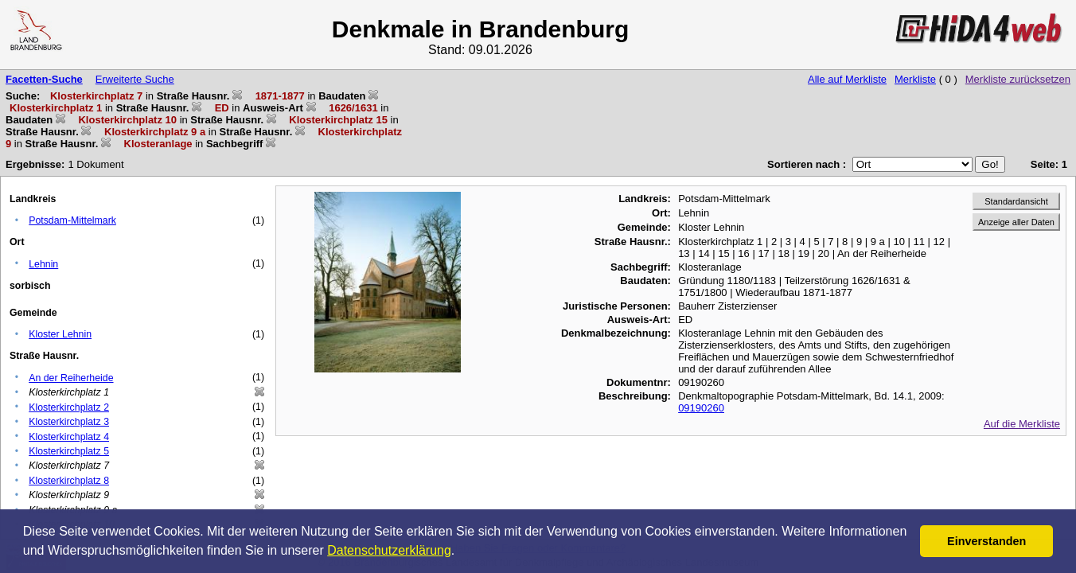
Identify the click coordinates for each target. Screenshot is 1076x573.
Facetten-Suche (44, 79)
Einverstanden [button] (986, 541)
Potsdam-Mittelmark (72, 220)
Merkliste (915, 79)
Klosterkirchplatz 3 (69, 421)
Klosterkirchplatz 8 (69, 480)
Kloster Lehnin (60, 334)
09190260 (701, 408)
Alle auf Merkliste (847, 79)
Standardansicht (1016, 201)
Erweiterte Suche (135, 79)
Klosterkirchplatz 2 (69, 407)
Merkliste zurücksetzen (1017, 79)
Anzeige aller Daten (1016, 222)
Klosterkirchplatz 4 (69, 436)
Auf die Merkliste (1022, 424)
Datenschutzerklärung (389, 550)
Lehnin (43, 264)
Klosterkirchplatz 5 (69, 451)
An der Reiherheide (71, 378)
